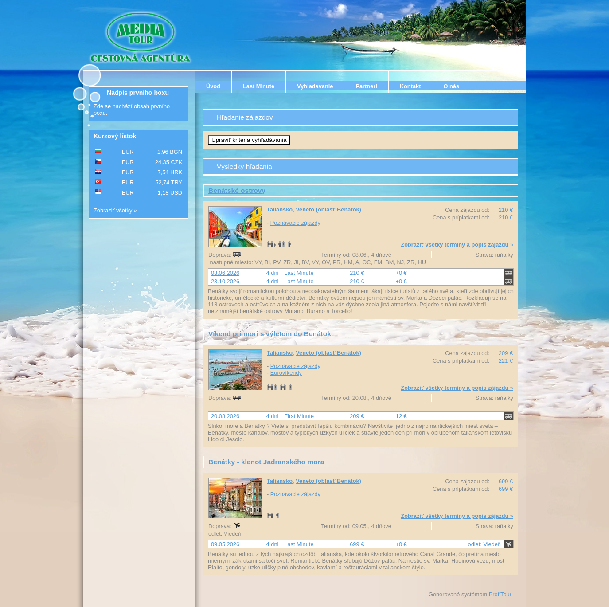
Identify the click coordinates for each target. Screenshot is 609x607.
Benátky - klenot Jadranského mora (266, 462)
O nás (451, 86)
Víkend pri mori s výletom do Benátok (269, 333)
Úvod (213, 86)
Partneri (366, 86)
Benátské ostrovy (236, 190)
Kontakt (410, 86)
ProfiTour (500, 594)
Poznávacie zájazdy (295, 222)
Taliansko (280, 209)
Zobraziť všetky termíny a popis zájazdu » (457, 244)
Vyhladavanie (315, 86)
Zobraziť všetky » (115, 210)
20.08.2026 (225, 416)
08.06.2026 (225, 273)
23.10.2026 (225, 281)
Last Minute (258, 86)
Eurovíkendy (286, 372)
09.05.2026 (225, 544)
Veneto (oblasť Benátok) (328, 209)
